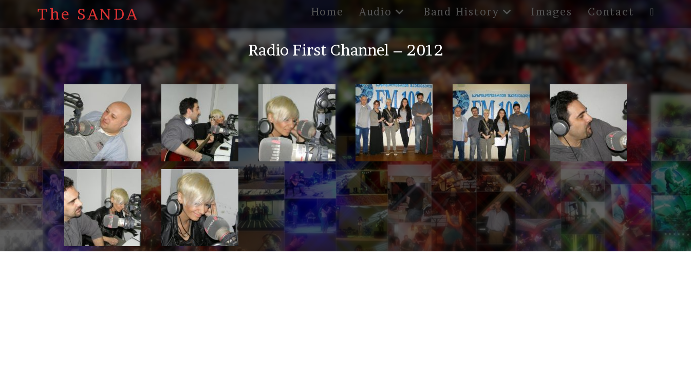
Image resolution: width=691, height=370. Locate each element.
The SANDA (88, 14)
